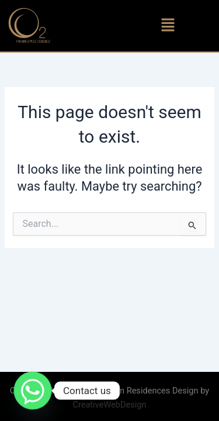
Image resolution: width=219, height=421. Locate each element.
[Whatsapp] (32, 390)
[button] (168, 26)
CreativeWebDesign (109, 404)
